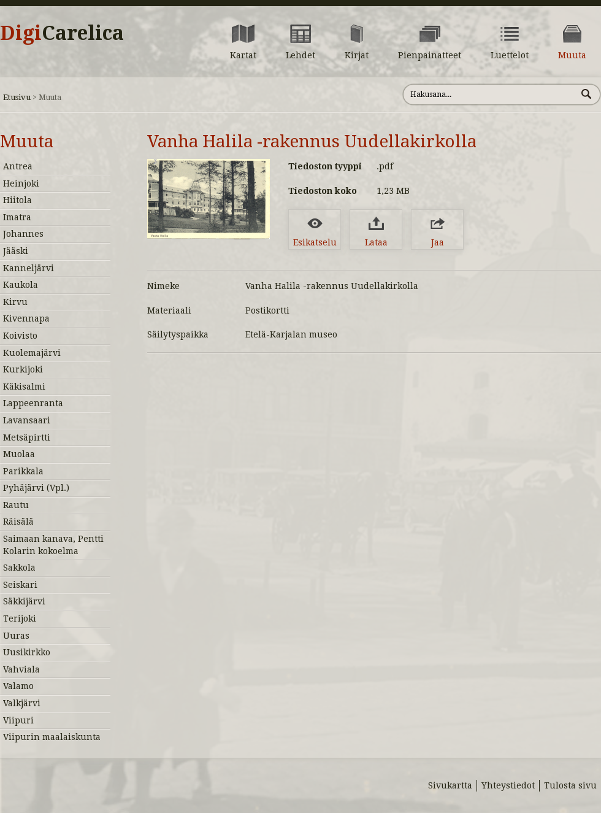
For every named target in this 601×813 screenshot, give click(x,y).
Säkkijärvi (24, 601)
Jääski (15, 251)
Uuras (16, 636)
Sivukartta (450, 785)
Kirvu (15, 302)
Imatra (17, 217)
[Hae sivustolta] (489, 94)
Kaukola (20, 285)
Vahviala (21, 669)
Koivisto (20, 336)
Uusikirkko (26, 652)
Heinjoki (21, 183)
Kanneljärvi (28, 268)
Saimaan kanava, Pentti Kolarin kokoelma (53, 545)
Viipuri (18, 720)
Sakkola (19, 567)
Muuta (26, 141)
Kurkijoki (23, 369)
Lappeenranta (33, 403)
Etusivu (17, 97)
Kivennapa (26, 318)
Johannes (23, 234)
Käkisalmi (24, 386)
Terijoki (19, 618)
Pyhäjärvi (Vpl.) (36, 488)
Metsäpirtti (26, 437)
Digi (62, 33)
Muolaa (19, 454)
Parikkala (23, 471)
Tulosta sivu (570, 785)
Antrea (18, 166)
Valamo (18, 686)
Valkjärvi (21, 703)
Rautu (16, 505)
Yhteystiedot (508, 785)
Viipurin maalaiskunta (52, 737)
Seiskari (20, 585)
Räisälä (18, 521)
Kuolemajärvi (32, 353)
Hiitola (17, 200)
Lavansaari (26, 420)
